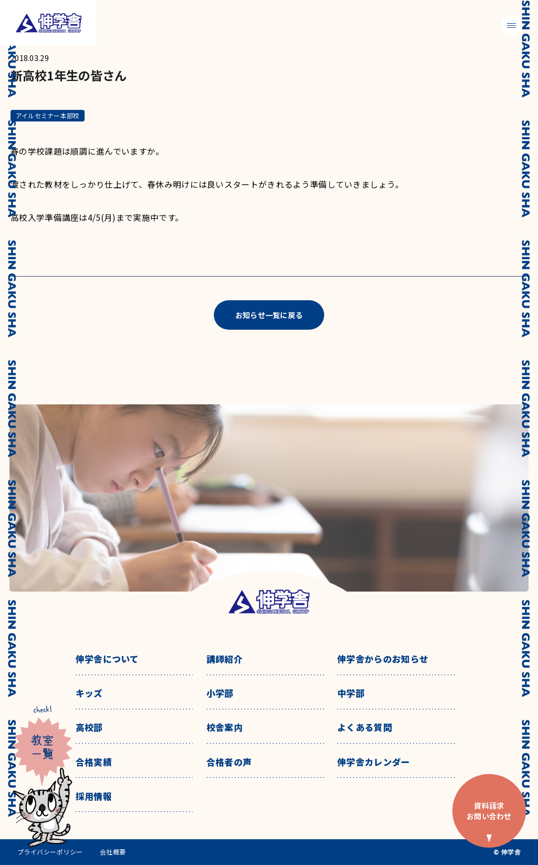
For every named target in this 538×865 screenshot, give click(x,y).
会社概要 (113, 852)
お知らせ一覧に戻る (269, 315)
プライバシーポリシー (50, 852)
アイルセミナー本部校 (47, 115)
